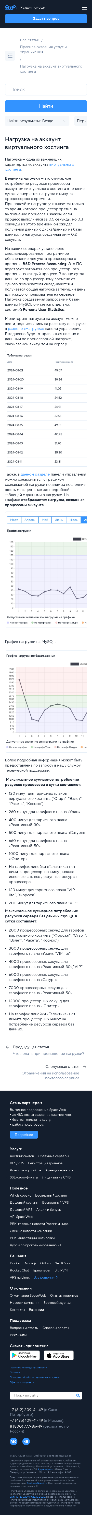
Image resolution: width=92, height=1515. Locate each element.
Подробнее (24, 1135)
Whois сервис (20, 1195)
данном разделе (35, 474)
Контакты (17, 1310)
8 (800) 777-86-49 (26, 1426)
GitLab (45, 1263)
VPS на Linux (20, 1277)
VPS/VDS (17, 1163)
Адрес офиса (45, 1469)
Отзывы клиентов (64, 1296)
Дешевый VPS (21, 1210)
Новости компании (24, 1303)
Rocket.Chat (19, 1270)
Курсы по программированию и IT (36, 1245)
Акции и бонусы (49, 1210)
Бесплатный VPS (55, 1202)
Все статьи (29, 40)
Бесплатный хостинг (51, 1195)
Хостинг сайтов (22, 1156)
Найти (46, 106)
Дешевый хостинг (24, 1202)
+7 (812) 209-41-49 (27, 1409)
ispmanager (42, 1270)
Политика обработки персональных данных (35, 1377)
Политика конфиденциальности (28, 1367)
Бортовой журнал (57, 1303)
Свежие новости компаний (31, 1231)
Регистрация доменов (45, 1163)
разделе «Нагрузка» (26, 328)
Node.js (30, 1263)
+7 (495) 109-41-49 (27, 1420)
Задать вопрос (46, 18)
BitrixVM (61, 1270)
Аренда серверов (59, 1170)
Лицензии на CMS (56, 1177)
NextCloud (62, 1263)
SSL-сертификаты (24, 1177)
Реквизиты (18, 1335)
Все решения (44, 1277)
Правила (15, 1372)
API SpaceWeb (21, 1217)
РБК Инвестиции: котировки (32, 1238)
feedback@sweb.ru (37, 1483)
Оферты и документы (22, 1382)
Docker (15, 1263)
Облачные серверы (53, 1156)
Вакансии (36, 1310)
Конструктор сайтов (25, 1170)
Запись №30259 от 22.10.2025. (28, 1496)
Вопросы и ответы (24, 1328)
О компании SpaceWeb (28, 1296)
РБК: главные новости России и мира (39, 1224)
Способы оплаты (55, 1328)
